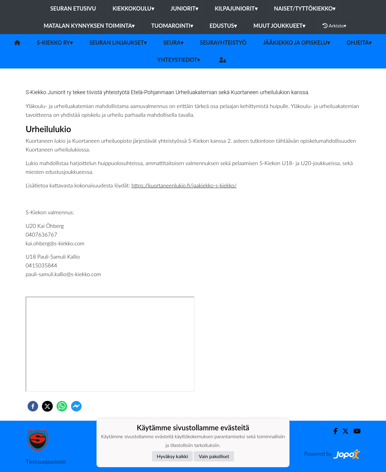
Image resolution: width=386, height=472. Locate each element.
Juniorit (184, 8)
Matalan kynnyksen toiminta (89, 25)
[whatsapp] (61, 406)
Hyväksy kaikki (172, 456)
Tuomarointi (172, 25)
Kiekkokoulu (133, 8)
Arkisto (334, 25)
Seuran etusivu (73, 8)
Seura (173, 42)
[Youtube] (354, 431)
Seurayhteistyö (223, 42)
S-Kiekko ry (55, 42)
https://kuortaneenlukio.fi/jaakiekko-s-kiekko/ (184, 185)
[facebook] (32, 406)
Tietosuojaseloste (46, 461)
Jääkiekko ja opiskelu (296, 42)
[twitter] (47, 406)
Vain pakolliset (214, 456)
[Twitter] (343, 431)
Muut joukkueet (279, 25)
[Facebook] (333, 431)
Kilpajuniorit (236, 8)
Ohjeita (359, 42)
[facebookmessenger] (76, 406)
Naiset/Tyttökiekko (305, 8)
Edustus (223, 25)
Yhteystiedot (178, 59)
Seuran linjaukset (118, 42)
